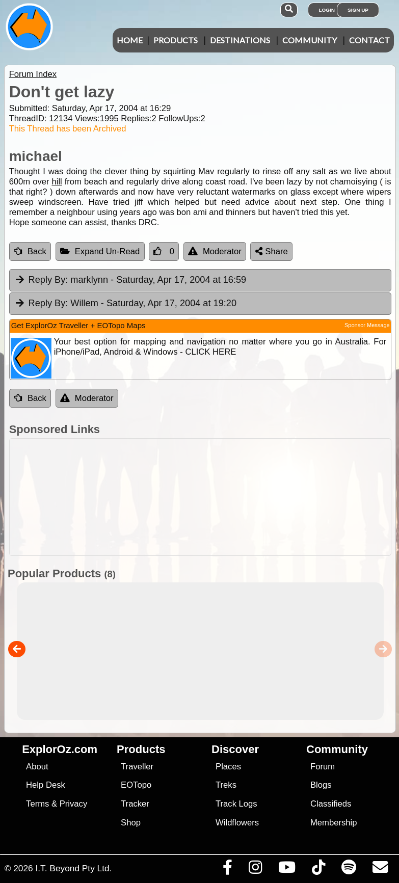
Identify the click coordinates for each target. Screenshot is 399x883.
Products (175, 40)
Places (228, 766)
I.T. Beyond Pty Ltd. (73, 868)
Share (271, 251)
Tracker (135, 804)
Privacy (74, 804)
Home (130, 40)
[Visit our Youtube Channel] (286, 870)
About (37, 766)
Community (309, 40)
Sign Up (358, 10)
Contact (369, 40)
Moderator (215, 251)
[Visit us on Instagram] (255, 870)
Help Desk (45, 785)
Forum (322, 766)
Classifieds (330, 804)
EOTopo (136, 785)
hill (56, 181)
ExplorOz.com (59, 749)
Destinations (240, 40)
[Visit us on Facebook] (227, 870)
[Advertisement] (205, 497)
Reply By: (48, 280)
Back (30, 251)
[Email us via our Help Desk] (379, 870)
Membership (333, 822)
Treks (226, 785)
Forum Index (33, 74)
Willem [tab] (125, 304)
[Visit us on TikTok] (318, 870)
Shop (131, 822)
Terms (37, 804)
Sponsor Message (367, 325)
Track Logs (236, 804)
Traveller (137, 766)
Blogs (321, 785)
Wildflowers (237, 822)
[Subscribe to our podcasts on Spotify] (348, 870)
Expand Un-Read (100, 251)
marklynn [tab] (130, 280)
